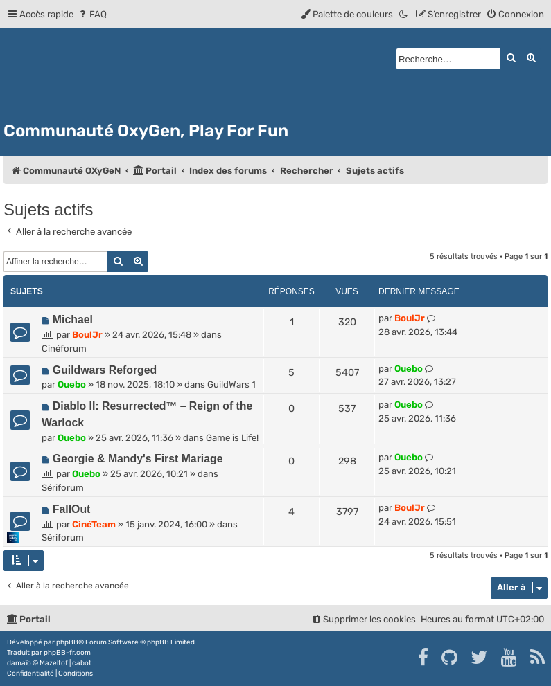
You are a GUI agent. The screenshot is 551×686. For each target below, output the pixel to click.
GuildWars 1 (231, 384)
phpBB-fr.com (67, 653)
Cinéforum (64, 348)
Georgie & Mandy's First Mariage (138, 458)
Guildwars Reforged (105, 370)
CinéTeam (94, 524)
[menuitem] (92, 14)
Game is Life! (232, 438)
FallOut (72, 509)
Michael (73, 319)
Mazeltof (54, 663)
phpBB (67, 642)
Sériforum (63, 487)
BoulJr (87, 335)
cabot (81, 663)
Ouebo (72, 384)
